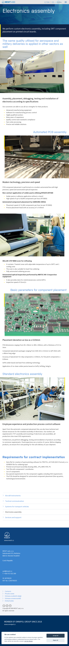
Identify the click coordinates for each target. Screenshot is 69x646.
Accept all (55, 635)
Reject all (55, 640)
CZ (45, 2)
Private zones (9, 594)
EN (48, 2)
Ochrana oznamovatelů (13, 598)
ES (53, 2)
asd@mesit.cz (7, 571)
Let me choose (28, 641)
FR (51, 2)
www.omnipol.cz (10, 624)
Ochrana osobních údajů (13, 596)
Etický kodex (9, 601)
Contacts (8, 591)
